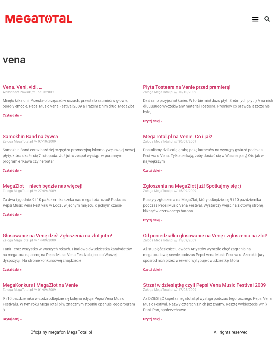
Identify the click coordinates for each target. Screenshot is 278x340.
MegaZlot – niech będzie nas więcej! (43, 186)
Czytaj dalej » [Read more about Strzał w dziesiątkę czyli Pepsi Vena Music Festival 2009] (152, 319)
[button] (255, 19)
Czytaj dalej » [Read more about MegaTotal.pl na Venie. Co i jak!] (152, 170)
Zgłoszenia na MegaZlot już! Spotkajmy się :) (192, 186)
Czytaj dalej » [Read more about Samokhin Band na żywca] (12, 170)
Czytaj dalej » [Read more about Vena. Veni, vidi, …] (12, 115)
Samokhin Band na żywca (30, 136)
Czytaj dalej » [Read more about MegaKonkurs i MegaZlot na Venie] (12, 319)
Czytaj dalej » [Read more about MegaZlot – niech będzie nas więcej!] (12, 214)
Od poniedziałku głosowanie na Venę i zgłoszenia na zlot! (205, 235)
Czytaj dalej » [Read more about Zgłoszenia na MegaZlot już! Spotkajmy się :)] (152, 220)
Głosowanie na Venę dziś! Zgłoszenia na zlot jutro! (57, 235)
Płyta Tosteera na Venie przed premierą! (186, 87)
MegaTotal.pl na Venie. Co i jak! (177, 136)
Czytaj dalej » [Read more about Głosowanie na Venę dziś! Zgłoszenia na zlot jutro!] (12, 270)
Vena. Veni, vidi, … (22, 87)
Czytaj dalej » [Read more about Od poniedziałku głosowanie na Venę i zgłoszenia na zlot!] (152, 270)
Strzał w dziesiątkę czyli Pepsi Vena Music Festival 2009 (204, 285)
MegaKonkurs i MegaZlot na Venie (40, 285)
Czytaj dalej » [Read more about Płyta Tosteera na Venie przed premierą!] (152, 121)
